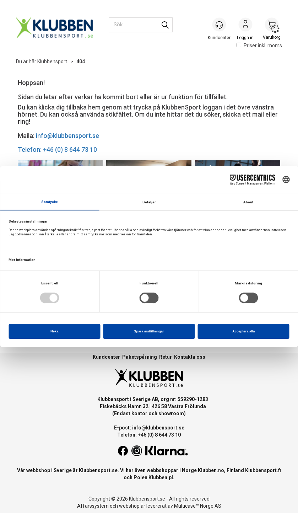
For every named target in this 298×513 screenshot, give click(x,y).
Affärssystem (93, 506)
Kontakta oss (189, 357)
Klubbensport (52, 61)
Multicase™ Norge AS (197, 506)
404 (80, 61)
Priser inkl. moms (259, 45)
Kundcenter (106, 357)
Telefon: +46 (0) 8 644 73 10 (57, 149)
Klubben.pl (160, 477)
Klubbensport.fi (263, 470)
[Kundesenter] (219, 24)
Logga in (245, 25)
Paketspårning (139, 357)
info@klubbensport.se (67, 135)
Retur (165, 357)
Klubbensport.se (98, 470)
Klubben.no (211, 470)
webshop (129, 506)
